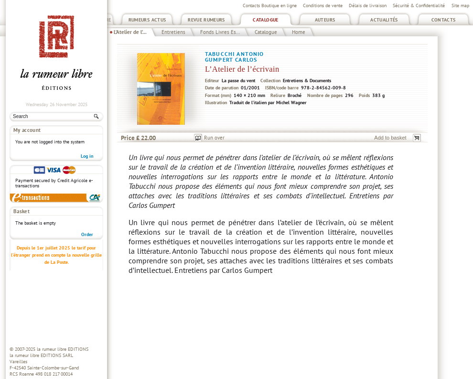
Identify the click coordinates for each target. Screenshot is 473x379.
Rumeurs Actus (147, 20)
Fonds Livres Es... (220, 32)
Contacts (443, 20)
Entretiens (173, 32)
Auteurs (325, 20)
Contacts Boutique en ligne (270, 5)
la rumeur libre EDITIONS (62, 349)
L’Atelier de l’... (130, 32)
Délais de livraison (368, 5)
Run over (214, 137)
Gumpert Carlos (231, 59)
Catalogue (265, 20)
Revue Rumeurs (206, 20)
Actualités (384, 20)
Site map (460, 5)
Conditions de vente (323, 5)
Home (298, 32)
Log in (87, 156)
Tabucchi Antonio (234, 53)
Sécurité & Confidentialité (419, 5)
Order (87, 234)
